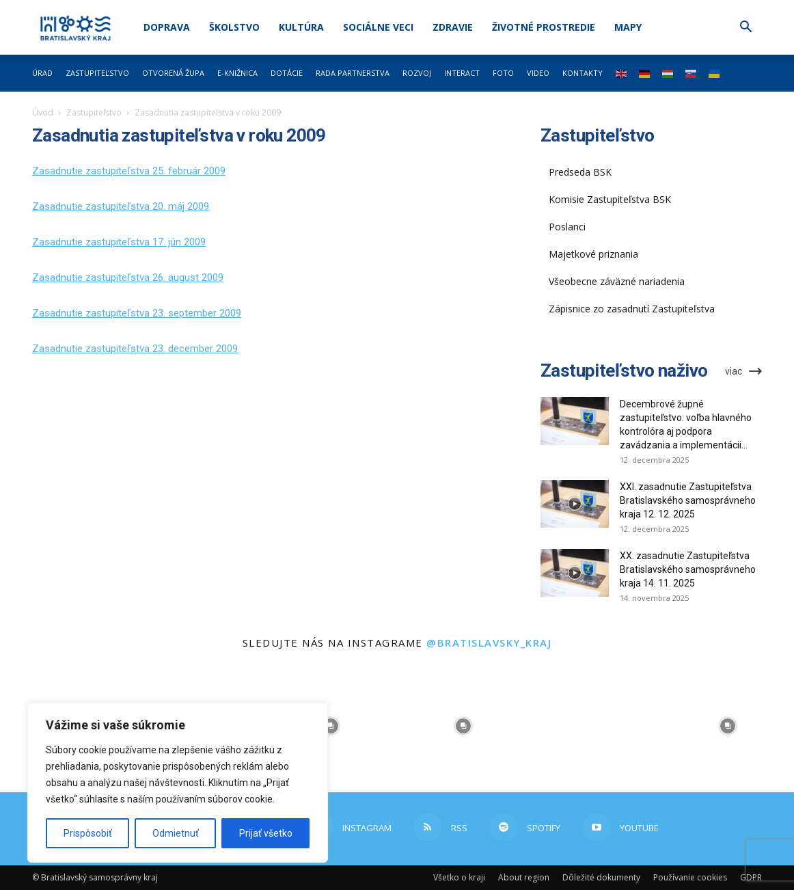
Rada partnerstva (352, 73)
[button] (745, 28)
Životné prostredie (543, 27)
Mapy (628, 27)
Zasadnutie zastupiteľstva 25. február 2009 (128, 171)
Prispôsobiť (88, 833)
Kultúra (301, 27)
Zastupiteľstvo (97, 73)
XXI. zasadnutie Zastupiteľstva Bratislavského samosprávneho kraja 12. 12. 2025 (688, 500)
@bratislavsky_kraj (488, 642)
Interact (462, 73)
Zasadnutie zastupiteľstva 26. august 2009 (127, 277)
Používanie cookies (690, 877)
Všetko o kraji (459, 877)
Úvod (42, 112)
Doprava (166, 27)
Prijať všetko (265, 833)
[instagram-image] (330, 726)
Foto (503, 73)
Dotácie (287, 73)
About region (523, 877)
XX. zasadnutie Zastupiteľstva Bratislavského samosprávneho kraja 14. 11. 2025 (688, 569)
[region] (177, 783)
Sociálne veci (378, 27)
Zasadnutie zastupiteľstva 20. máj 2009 (120, 206)
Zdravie (453, 27)
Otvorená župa (173, 73)
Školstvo (234, 27)
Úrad (42, 73)
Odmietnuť (175, 833)
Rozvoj (416, 73)
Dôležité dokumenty (601, 877)
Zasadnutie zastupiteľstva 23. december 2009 (135, 348)
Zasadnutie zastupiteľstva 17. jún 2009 (119, 242)
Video (538, 73)
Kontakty (582, 73)
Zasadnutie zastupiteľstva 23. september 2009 (136, 313)
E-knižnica (237, 73)
